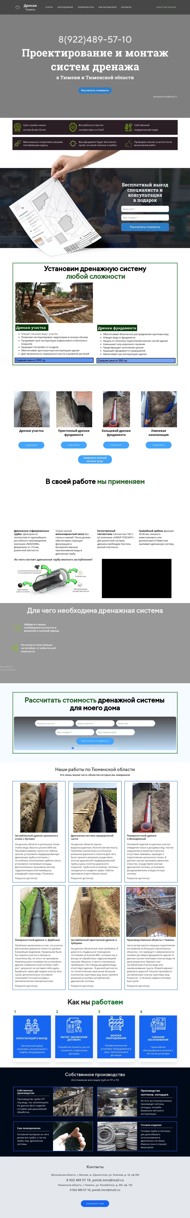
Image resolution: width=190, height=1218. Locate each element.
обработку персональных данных (104, 748)
